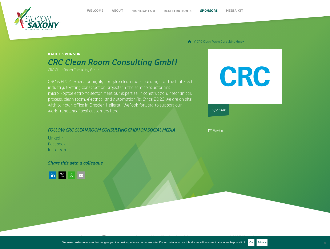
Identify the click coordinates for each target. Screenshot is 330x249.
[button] (52, 175)
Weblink (218, 131)
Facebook (57, 144)
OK (251, 242)
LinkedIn (56, 138)
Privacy (262, 242)
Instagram (58, 150)
